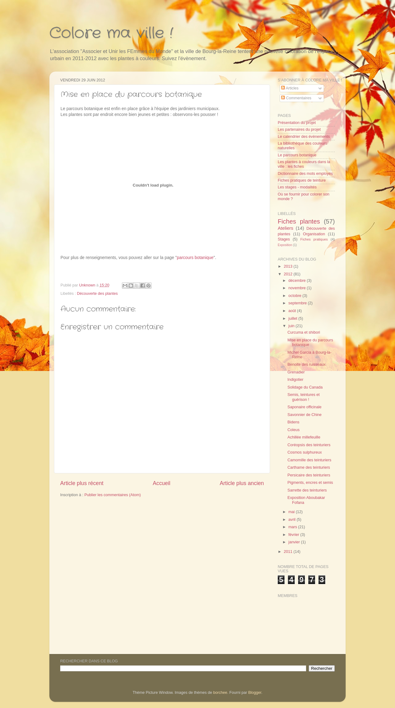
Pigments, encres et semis (310, 482)
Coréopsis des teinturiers (308, 445)
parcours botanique (195, 257)
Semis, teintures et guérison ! (303, 397)
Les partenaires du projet (299, 129)
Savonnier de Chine (304, 415)
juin (292, 326)
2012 (288, 274)
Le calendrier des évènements (304, 136)
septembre (298, 303)
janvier (295, 542)
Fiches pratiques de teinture (302, 180)
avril (293, 519)
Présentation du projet (297, 123)
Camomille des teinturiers (309, 460)
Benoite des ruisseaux (306, 364)
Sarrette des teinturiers (306, 490)
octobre (296, 296)
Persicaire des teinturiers (308, 475)
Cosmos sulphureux (304, 452)
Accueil (161, 483)
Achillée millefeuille (303, 437)
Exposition (285, 245)
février (295, 535)
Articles (289, 88)
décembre (298, 280)
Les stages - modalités (297, 187)
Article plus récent (81, 483)
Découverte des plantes (97, 293)
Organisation (314, 234)
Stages (284, 239)
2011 (288, 552)
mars (293, 527)
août (293, 311)
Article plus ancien (242, 483)
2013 (288, 266)
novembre (298, 288)
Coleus (293, 430)
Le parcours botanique (297, 155)
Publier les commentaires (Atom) (112, 495)
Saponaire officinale (304, 407)
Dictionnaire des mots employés (305, 173)
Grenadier (296, 372)
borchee (220, 692)
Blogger (254, 692)
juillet (293, 318)
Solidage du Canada (304, 387)
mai (292, 512)
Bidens (293, 422)
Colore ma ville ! (111, 33)
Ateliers (285, 228)
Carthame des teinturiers (308, 467)
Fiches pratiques (314, 239)
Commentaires (296, 98)
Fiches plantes (299, 221)
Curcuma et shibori (303, 332)
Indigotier (295, 379)
